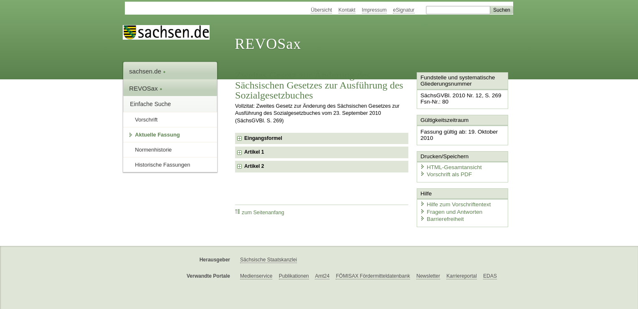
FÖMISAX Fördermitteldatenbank (373, 272)
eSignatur (403, 10)
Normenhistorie (153, 150)
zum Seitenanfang (259, 212)
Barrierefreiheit (440, 216)
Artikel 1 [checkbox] (254, 152)
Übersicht (321, 10)
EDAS (490, 272)
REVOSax (268, 43)
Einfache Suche (150, 104)
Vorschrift (146, 120)
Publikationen (294, 272)
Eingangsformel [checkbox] (263, 138)
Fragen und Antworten (449, 208)
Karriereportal (461, 272)
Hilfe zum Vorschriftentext (453, 201)
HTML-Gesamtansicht (449, 165)
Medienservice (256, 272)
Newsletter (428, 272)
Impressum (374, 10)
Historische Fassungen (162, 165)
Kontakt (347, 10)
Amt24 (322, 272)
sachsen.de (147, 71)
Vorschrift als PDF (444, 172)
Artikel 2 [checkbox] (254, 166)
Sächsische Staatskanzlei (268, 256)
